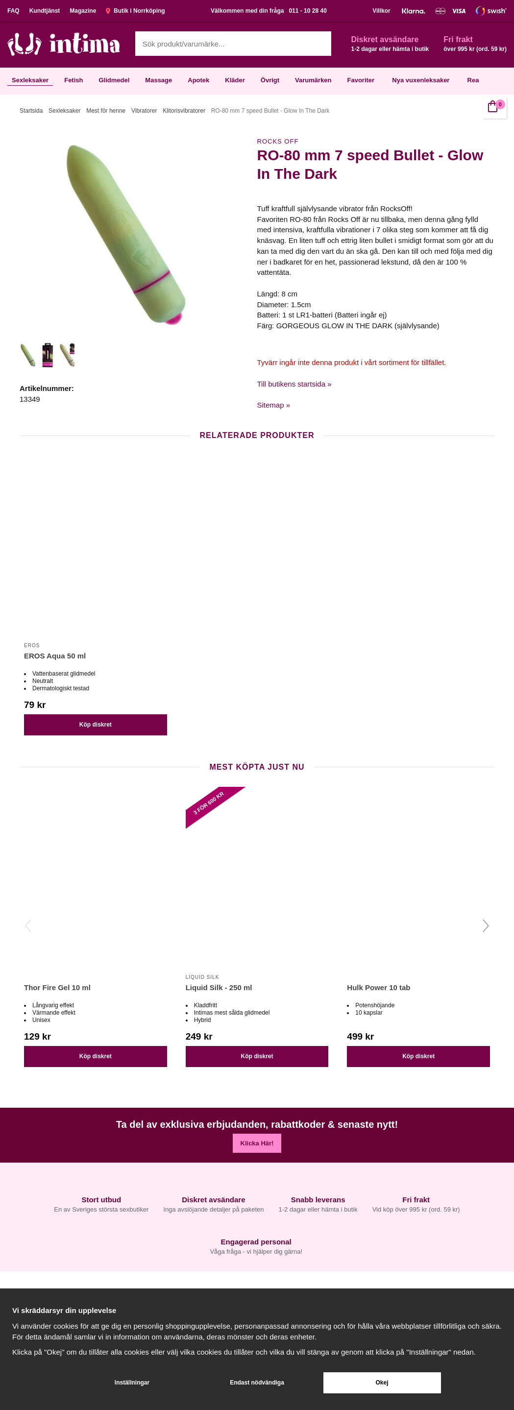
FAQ (13, 10)
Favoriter (361, 80)
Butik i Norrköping (135, 10)
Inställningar (132, 1382)
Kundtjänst (44, 10)
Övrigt (270, 80)
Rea (473, 80)
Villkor (381, 10)
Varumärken (313, 80)
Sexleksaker (30, 80)
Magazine (83, 10)
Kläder (235, 80)
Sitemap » (274, 405)
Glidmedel (113, 80)
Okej (381, 1382)
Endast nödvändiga (257, 1382)
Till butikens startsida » (294, 384)
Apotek (198, 80)
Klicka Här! (257, 1143)
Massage (158, 80)
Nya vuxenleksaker (420, 80)
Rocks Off (278, 141)
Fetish (73, 80)
